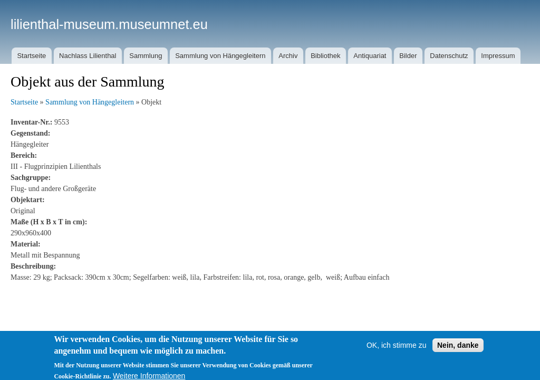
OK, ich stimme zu (397, 349)
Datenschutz (449, 56)
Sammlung (145, 56)
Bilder (408, 56)
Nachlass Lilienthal (87, 56)
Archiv (287, 56)
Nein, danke (458, 349)
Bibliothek (325, 56)
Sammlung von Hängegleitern (220, 56)
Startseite (31, 56)
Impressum (498, 56)
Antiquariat (369, 56)
